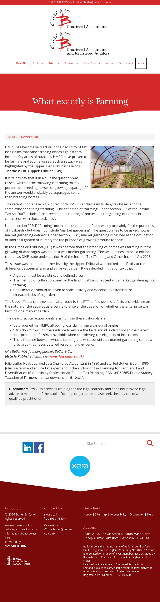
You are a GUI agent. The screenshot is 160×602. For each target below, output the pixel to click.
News (109, 63)
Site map (101, 514)
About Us (22, 63)
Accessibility (118, 514)
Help (150, 514)
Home (87, 514)
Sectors (38, 63)
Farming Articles (30, 136)
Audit (141, 63)
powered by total (15, 544)
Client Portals (91, 63)
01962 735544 (55, 519)
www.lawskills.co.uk (66, 356)
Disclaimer (137, 514)
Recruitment (126, 63)
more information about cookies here (21, 533)
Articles (54, 63)
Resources (71, 63)
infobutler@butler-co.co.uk (95, 2)
